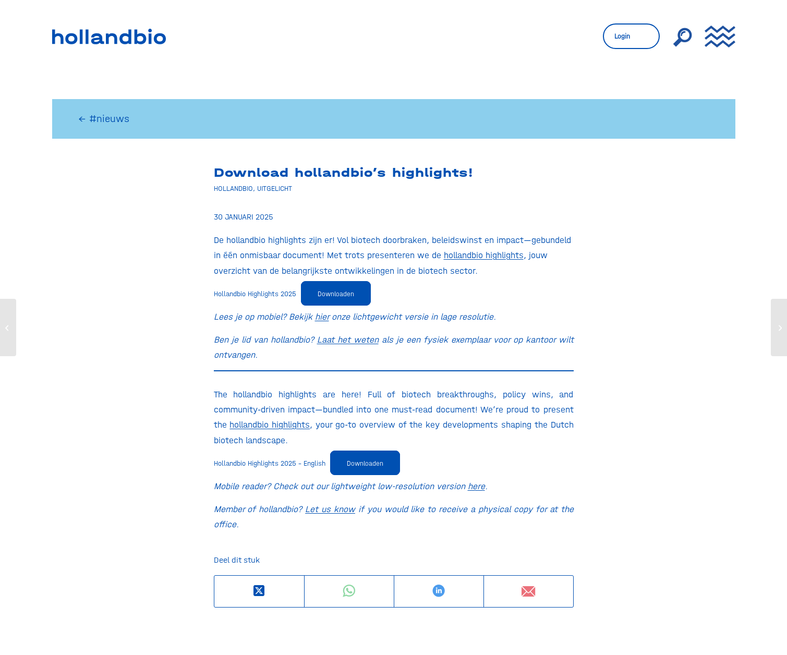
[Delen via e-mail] (528, 591)
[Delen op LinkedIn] (438, 591)
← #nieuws (103, 119)
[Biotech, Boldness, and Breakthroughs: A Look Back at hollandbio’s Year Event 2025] (779, 327)
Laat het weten (348, 339)
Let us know (330, 509)
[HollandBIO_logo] (109, 36)
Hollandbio (233, 188)
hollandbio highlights (484, 255)
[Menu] (716, 36)
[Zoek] (682, 36)
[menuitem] (631, 36)
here (476, 486)
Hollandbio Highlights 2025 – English (269, 463)
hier (322, 316)
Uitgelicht (274, 188)
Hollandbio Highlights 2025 (255, 293)
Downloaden (336, 294)
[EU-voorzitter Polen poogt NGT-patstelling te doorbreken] (8, 327)
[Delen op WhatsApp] (349, 591)
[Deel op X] (259, 591)
